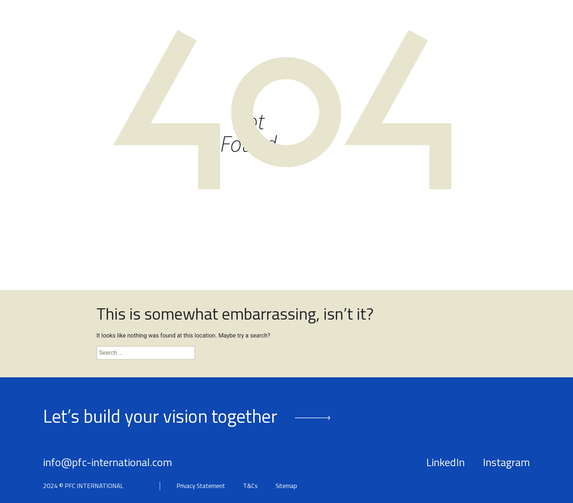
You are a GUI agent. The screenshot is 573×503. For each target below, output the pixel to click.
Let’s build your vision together (160, 416)
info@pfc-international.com (107, 462)
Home (219, 29)
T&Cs (250, 486)
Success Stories (415, 29)
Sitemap (286, 486)
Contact (519, 29)
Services (351, 29)
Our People (301, 29)
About (255, 29)
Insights (473, 29)
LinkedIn (445, 462)
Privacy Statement (201, 486)
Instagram (506, 462)
